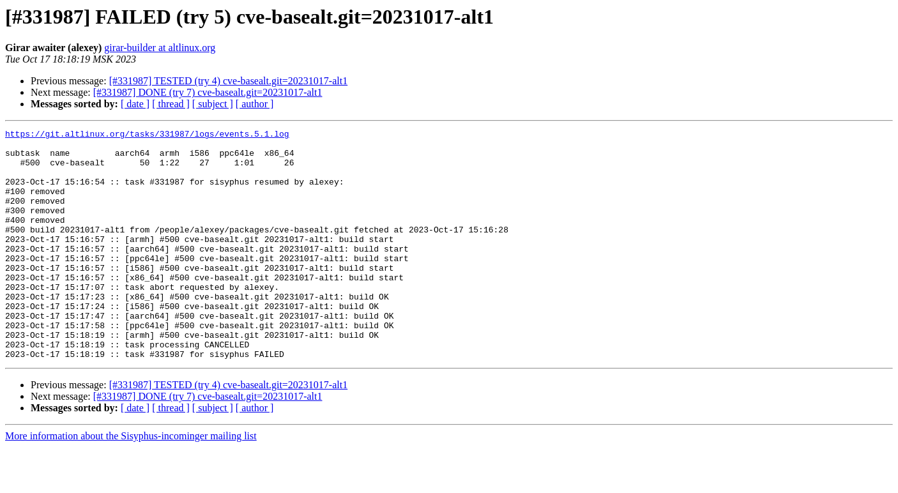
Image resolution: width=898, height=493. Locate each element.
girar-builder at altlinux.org (159, 47)
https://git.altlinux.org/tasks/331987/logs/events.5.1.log (147, 135)
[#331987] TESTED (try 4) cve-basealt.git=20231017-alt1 (228, 80)
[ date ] (135, 103)
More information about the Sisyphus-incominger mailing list (131, 481)
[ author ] (255, 103)
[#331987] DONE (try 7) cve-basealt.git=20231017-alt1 (208, 92)
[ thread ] (171, 103)
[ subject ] (212, 103)
